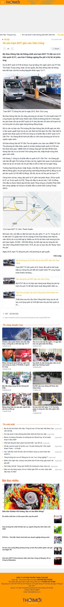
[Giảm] (4, 48)
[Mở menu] (2, 2)
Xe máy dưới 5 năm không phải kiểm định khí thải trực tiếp (29, 434)
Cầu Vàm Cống (14, 314)
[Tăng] (12, 48)
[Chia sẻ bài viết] (55, 48)
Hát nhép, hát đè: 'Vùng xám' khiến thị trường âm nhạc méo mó (31, 466)
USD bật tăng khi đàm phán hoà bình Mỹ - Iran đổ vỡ (27, 443)
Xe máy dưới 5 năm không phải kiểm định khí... (42, 35)
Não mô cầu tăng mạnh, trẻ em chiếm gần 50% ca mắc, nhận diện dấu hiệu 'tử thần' (33, 470)
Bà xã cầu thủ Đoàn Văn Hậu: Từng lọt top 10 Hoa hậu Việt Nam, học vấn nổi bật (33, 430)
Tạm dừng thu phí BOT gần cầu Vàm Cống (32, 279)
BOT (6, 314)
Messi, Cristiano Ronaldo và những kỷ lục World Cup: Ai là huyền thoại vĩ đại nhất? (33, 438)
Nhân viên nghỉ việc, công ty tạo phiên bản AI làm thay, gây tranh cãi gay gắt (33, 462)
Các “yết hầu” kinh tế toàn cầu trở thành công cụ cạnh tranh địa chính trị (33, 453)
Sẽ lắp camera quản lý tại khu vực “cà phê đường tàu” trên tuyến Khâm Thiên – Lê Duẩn (33, 447)
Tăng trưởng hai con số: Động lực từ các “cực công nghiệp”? (30, 457)
